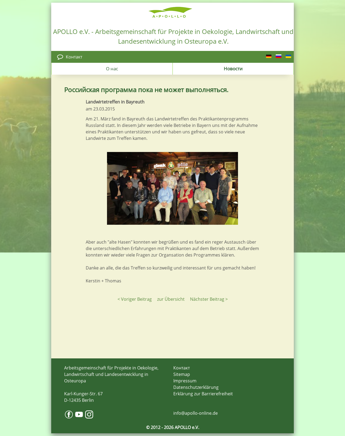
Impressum (184, 381)
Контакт (74, 57)
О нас (112, 68)
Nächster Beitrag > (209, 299)
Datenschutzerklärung (196, 387)
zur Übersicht (171, 299)
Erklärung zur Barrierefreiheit (203, 394)
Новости (233, 68)
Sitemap (181, 374)
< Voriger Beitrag (135, 299)
